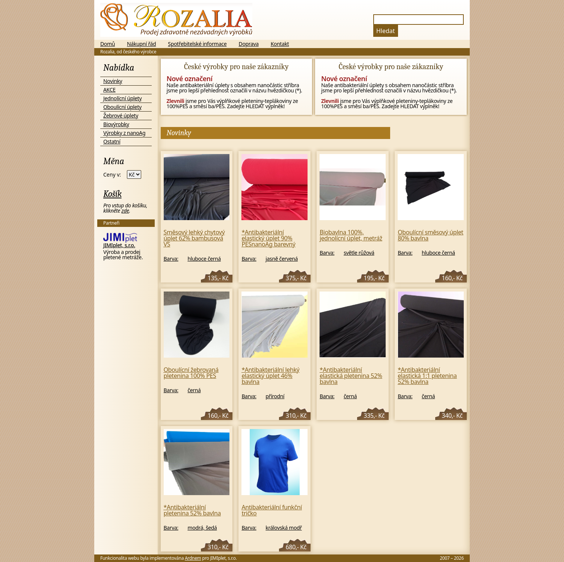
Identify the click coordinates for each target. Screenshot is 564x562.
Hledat (385, 31)
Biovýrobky (116, 124)
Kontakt (280, 44)
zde (125, 210)
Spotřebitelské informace (197, 44)
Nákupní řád (141, 44)
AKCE (109, 89)
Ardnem (193, 558)
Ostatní (111, 141)
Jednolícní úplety (122, 98)
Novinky (112, 81)
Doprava (249, 44)
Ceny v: (112, 174)
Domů (107, 44)
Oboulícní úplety (122, 106)
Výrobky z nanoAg (124, 132)
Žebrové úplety (120, 115)
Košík (112, 194)
